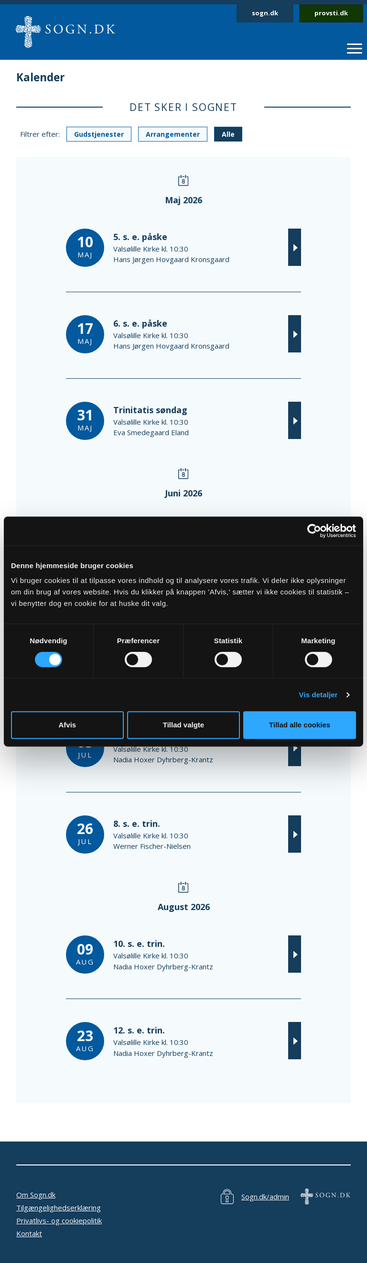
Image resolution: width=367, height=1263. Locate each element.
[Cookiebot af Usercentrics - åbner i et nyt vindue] (314, 531)
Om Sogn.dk (35, 1194)
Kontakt (29, 1233)
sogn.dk (265, 13)
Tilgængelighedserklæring (58, 1207)
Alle (228, 134)
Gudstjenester (99, 134)
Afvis (67, 725)
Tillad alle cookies (299, 725)
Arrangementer (173, 134)
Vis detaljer (318, 695)
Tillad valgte (183, 725)
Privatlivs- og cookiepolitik (59, 1220)
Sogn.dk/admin (265, 1196)
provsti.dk (331, 13)
